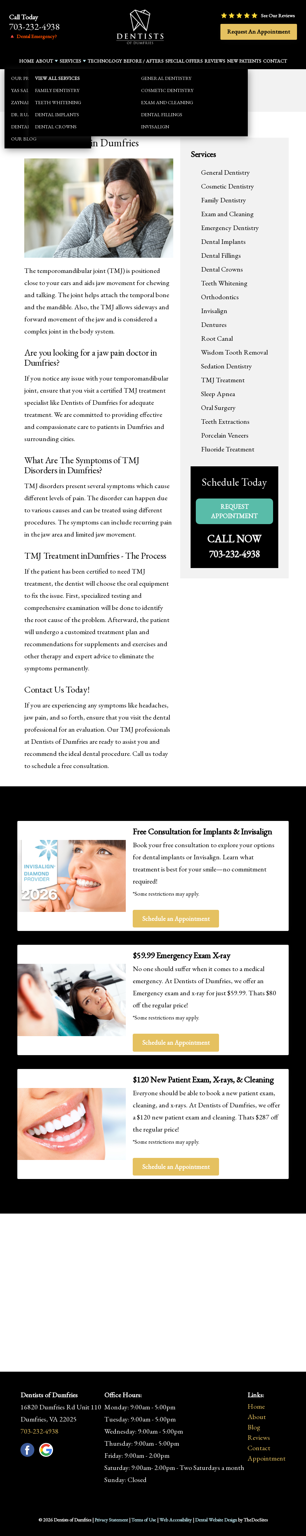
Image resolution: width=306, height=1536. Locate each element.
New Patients (244, 61)
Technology (105, 61)
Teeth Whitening (224, 282)
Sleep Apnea (218, 393)
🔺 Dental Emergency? (33, 36)
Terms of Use (143, 1520)
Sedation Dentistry (226, 366)
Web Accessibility (175, 1520)
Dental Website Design (216, 1520)
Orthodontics (220, 296)
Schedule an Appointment (176, 919)
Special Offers (184, 61)
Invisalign (214, 310)
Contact (275, 61)
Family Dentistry (223, 199)
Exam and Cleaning (227, 213)
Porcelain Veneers (224, 435)
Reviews (214, 61)
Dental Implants (223, 241)
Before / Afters (143, 61)
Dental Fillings (221, 255)
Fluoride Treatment (227, 449)
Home (26, 61)
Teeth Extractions (225, 421)
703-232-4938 (34, 26)
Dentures (214, 324)
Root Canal (217, 338)
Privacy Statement (111, 1520)
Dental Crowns (222, 269)
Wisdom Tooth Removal (234, 352)
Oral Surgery (218, 407)
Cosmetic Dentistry (227, 186)
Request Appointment (234, 511)
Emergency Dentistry (230, 227)
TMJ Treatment (223, 379)
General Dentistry (225, 172)
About (44, 61)
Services (70, 61)
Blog (253, 1427)
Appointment (266, 1458)
